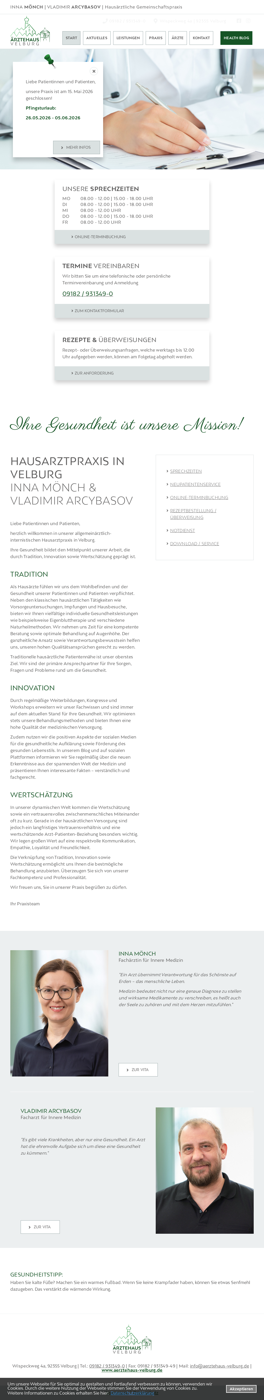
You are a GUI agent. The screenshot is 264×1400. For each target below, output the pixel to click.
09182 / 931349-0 (107, 1366)
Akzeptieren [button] (241, 1389)
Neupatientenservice (195, 484)
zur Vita (140, 1069)
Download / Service (194, 543)
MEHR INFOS (78, 147)
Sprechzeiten (186, 471)
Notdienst (182, 530)
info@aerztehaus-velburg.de (219, 1366)
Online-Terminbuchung (199, 497)
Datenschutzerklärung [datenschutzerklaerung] (132, 1393)
